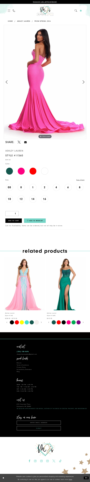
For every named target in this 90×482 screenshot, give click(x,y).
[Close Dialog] (3, 478)
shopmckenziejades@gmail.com (27, 354)
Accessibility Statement (24, 369)
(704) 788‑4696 (23, 351)
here (70, 479)
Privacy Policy (21, 367)
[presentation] (24, 283)
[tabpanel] (45, 82)
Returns (19, 363)
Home (10, 21)
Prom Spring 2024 (42, 21)
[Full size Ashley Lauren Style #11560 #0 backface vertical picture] (45, 82)
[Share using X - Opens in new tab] (19, 142)
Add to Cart (13, 220)
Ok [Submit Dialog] (86, 478)
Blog (18, 371)
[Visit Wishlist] (80, 10)
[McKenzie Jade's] (45, 10)
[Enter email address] (39, 423)
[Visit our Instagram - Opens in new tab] (35, 461)
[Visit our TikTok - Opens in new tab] (60, 461)
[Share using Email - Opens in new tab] (25, 142)
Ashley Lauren (23, 21)
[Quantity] (12, 213)
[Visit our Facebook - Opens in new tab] (29, 461)
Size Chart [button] (80, 180)
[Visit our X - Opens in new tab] (54, 461)
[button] (9, 10)
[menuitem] (9, 10)
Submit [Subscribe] (39, 428)
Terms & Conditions (23, 365)
